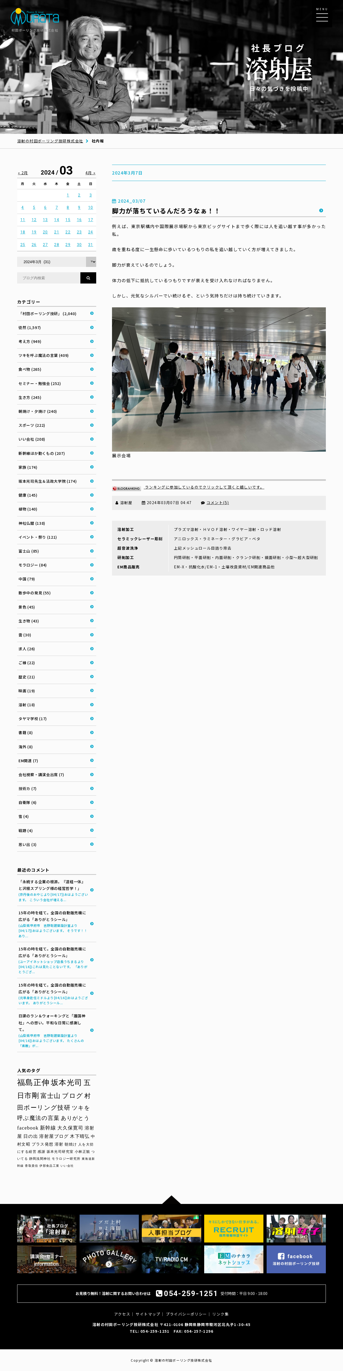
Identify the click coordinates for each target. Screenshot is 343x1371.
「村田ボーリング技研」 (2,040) (47, 313)
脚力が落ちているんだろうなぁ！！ (166, 210)
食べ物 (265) (29, 369)
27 (45, 245)
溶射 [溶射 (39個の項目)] (59, 1144)
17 (90, 220)
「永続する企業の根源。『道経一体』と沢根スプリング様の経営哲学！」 (53, 890)
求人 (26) (26, 648)
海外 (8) (25, 746)
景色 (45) (26, 607)
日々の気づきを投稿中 (279, 67)
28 (56, 245)
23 (79, 232)
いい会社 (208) (31, 439)
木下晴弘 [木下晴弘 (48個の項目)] (80, 1136)
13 (45, 220)
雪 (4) (23, 816)
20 (45, 232)
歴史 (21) (26, 676)
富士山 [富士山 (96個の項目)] (50, 1095)
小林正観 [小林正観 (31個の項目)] (82, 1152)
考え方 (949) (29, 341)
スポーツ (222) (31, 425)
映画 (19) (26, 690)
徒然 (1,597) (29, 327)
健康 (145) (28, 495)
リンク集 (220, 1314)
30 (79, 245)
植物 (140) (28, 509)
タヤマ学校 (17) (32, 718)
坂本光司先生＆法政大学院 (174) (47, 481)
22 (67, 232)
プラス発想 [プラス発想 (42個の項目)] (43, 1144)
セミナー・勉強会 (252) (39, 383)
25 (22, 245)
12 (34, 220)
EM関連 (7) (28, 760)
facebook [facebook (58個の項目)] (28, 1128)
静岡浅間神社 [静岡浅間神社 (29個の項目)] (40, 1159)
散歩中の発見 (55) (34, 592)
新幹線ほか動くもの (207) (41, 453)
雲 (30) (24, 634)
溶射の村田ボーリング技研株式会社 (50, 140)
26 (34, 245)
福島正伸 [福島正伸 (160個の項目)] (33, 1082)
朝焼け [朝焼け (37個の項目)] (71, 1144)
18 (22, 232)
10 (90, 207)
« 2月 (23, 172)
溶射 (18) (26, 704)
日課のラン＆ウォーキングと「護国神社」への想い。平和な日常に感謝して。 (53, 1030)
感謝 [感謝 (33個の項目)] (41, 1152)
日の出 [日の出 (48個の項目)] (30, 1136)
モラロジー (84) (32, 565)
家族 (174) (28, 467)
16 (79, 220)
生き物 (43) (28, 621)
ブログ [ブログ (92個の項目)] (72, 1095)
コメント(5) (218, 502)
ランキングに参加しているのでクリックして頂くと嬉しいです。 (188, 487)
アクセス (122, 1314)
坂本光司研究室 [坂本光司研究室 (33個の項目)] (60, 1152)
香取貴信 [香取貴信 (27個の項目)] (31, 1165)
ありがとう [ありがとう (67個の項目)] (75, 1118)
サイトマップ (148, 1314)
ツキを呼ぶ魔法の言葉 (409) (43, 355)
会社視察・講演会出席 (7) (41, 774)
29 (67, 245)
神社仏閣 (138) (31, 523)
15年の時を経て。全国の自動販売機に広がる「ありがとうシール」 (53, 924)
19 (34, 232)
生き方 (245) (29, 397)
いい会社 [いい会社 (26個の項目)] (67, 1165)
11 (22, 220)
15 (67, 220)
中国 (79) (26, 578)
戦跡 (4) (25, 830)
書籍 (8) (25, 732)
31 (90, 245)
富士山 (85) (28, 551)
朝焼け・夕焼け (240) (37, 411)
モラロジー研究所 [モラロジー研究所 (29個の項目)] (66, 1159)
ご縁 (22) (26, 662)
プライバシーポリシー (186, 1314)
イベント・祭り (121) (37, 537)
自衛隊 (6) (27, 802)
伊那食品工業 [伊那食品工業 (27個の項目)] (49, 1165)
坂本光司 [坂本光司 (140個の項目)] (67, 1082)
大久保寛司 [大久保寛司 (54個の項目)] (70, 1128)
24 (90, 232)
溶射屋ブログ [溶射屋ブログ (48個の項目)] (54, 1136)
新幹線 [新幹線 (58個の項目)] (48, 1128)
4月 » (90, 172)
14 (56, 220)
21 (56, 232)
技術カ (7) (27, 788)
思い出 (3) (27, 844)
